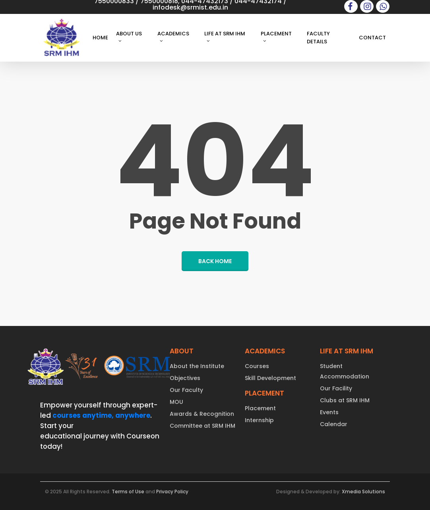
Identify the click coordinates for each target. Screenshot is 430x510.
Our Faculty (186, 390)
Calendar (333, 424)
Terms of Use (128, 491)
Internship (259, 420)
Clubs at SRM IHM (345, 400)
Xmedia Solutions (363, 491)
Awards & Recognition (202, 414)
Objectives (185, 378)
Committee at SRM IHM (202, 426)
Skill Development (270, 378)
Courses (257, 366)
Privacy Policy (172, 491)
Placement (260, 408)
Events (329, 412)
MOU (176, 402)
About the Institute (197, 366)
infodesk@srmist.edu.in (190, 7)
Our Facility (336, 388)
